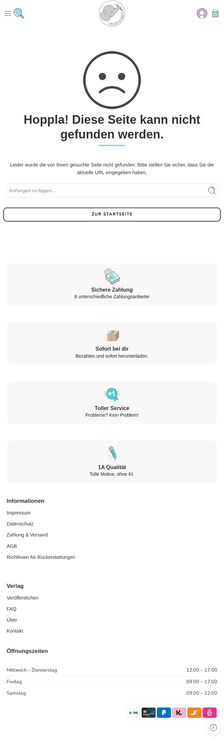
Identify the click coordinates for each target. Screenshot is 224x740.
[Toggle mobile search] (19, 13)
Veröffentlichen (23, 598)
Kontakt (15, 631)
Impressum (19, 512)
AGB (12, 546)
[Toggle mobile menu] (7, 13)
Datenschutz (20, 523)
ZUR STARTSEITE (112, 214)
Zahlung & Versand (27, 534)
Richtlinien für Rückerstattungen (41, 557)
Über (12, 620)
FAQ (11, 609)
